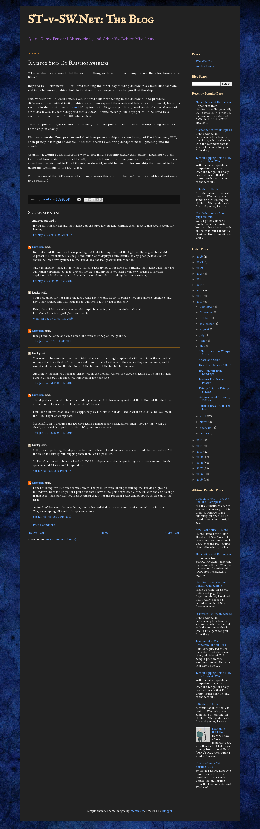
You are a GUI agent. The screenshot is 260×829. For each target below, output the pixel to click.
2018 (199, 285)
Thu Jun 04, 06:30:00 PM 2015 (53, 433)
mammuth (137, 811)
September (207, 323)
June (203, 340)
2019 (199, 279)
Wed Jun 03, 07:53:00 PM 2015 (53, 318)
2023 (200, 262)
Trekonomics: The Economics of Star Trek (211, 643)
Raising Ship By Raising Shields (214, 390)
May (203, 346)
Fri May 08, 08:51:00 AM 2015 (52, 281)
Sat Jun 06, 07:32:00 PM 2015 (52, 471)
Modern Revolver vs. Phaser (212, 381)
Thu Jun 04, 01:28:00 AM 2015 (52, 341)
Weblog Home (205, 66)
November (207, 312)
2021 (199, 273)
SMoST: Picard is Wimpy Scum (214, 352)
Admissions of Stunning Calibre (214, 398)
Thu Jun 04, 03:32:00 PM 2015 (53, 383)
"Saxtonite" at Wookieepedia (214, 130)
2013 (199, 446)
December (206, 306)
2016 (199, 296)
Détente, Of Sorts (207, 189)
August (205, 329)
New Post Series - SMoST (215, 365)
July (203, 335)
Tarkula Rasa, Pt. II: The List (214, 407)
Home (105, 533)
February (206, 427)
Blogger (167, 811)
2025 (200, 256)
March (204, 422)
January (205, 433)
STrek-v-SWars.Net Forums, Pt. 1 (208, 765)
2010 (199, 451)
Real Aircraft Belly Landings (210, 372)
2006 (200, 474)
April (203, 416)
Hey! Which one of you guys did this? (211, 215)
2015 (199, 301)
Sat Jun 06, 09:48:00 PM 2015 (52, 516)
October (205, 318)
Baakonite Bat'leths (218, 730)
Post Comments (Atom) (60, 539)
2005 (200, 479)
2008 (200, 463)
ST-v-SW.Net (204, 61)
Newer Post (36, 533)
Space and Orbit (209, 360)
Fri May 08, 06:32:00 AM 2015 (52, 235)
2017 (199, 290)
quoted (74, 107)
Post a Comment (44, 525)
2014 (199, 440)
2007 (200, 468)
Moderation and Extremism (213, 102)
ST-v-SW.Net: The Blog (91, 20)
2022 (200, 268)
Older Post (172, 533)
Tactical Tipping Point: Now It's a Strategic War (213, 159)
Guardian (38, 247)
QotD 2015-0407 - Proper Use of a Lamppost (212, 500)
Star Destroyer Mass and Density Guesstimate (211, 584)
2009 (200, 457)
